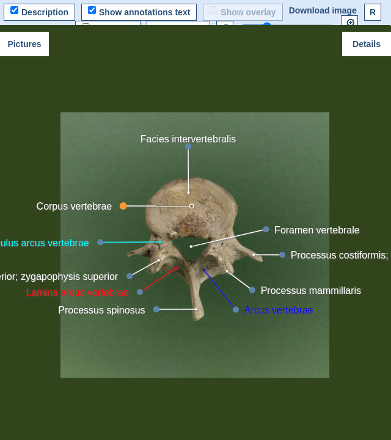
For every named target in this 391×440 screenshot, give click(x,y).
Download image (323, 10)
